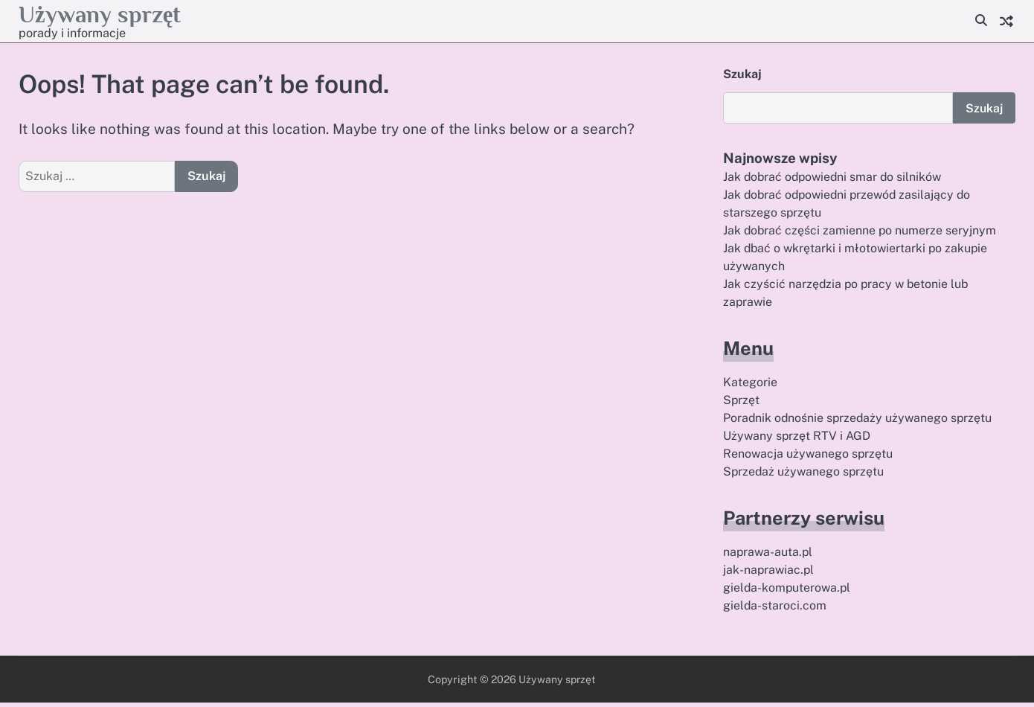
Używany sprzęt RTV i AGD (798, 439)
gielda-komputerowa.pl (788, 592)
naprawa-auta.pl (769, 555)
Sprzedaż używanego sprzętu (805, 475)
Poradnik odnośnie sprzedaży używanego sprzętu (859, 421)
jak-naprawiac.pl (769, 574)
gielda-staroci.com (775, 610)
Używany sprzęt (107, 14)
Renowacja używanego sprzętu (809, 457)
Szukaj (742, 74)
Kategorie (750, 384)
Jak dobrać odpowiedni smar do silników (835, 177)
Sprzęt (741, 403)
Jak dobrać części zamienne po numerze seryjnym (860, 232)
